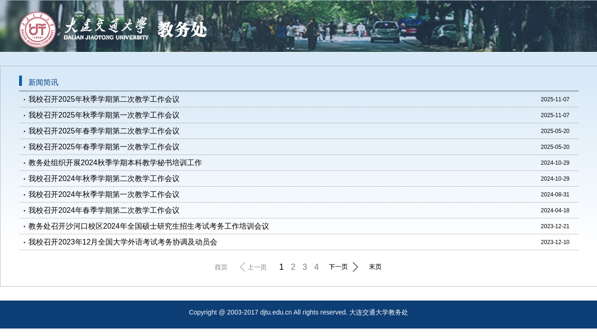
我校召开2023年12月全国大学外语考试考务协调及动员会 (122, 242)
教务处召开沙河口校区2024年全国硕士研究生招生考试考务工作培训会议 (148, 226)
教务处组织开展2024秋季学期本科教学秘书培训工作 (115, 163)
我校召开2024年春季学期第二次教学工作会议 (104, 210)
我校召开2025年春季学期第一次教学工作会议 (104, 147)
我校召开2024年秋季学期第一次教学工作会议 (104, 194)
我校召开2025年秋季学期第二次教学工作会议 (104, 99)
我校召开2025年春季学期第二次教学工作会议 (104, 131)
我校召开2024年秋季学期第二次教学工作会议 (104, 178)
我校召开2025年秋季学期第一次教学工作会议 (104, 115)
